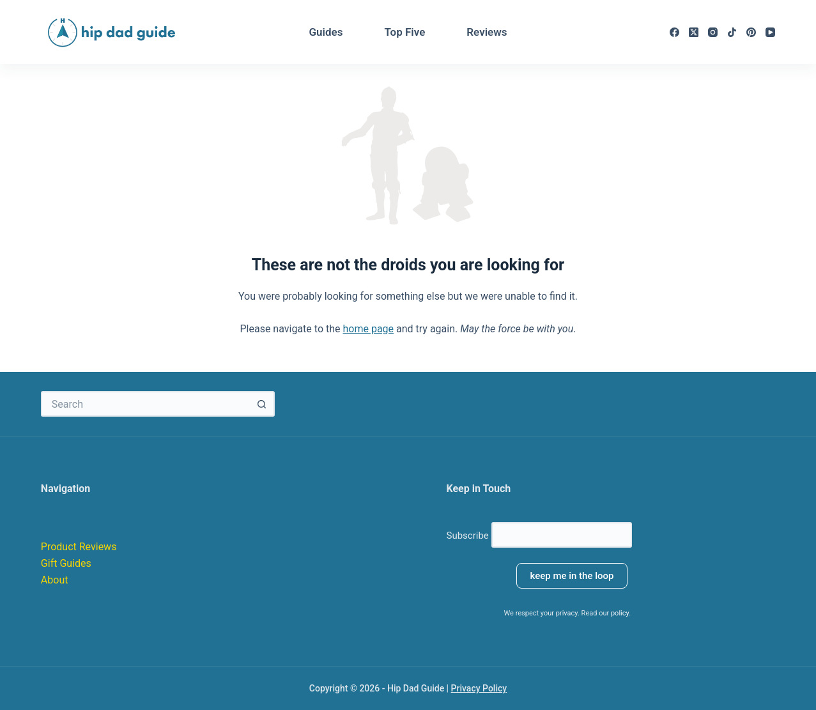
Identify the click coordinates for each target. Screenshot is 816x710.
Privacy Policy (479, 688)
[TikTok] (732, 32)
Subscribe (538, 535)
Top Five (404, 32)
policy (620, 613)
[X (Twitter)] (693, 32)
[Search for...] (145, 404)
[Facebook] (674, 32)
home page (368, 329)
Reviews (486, 32)
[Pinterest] (751, 32)
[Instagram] (713, 32)
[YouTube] (770, 32)
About (54, 580)
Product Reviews (79, 547)
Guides (326, 32)
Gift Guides (67, 563)
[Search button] (262, 404)
